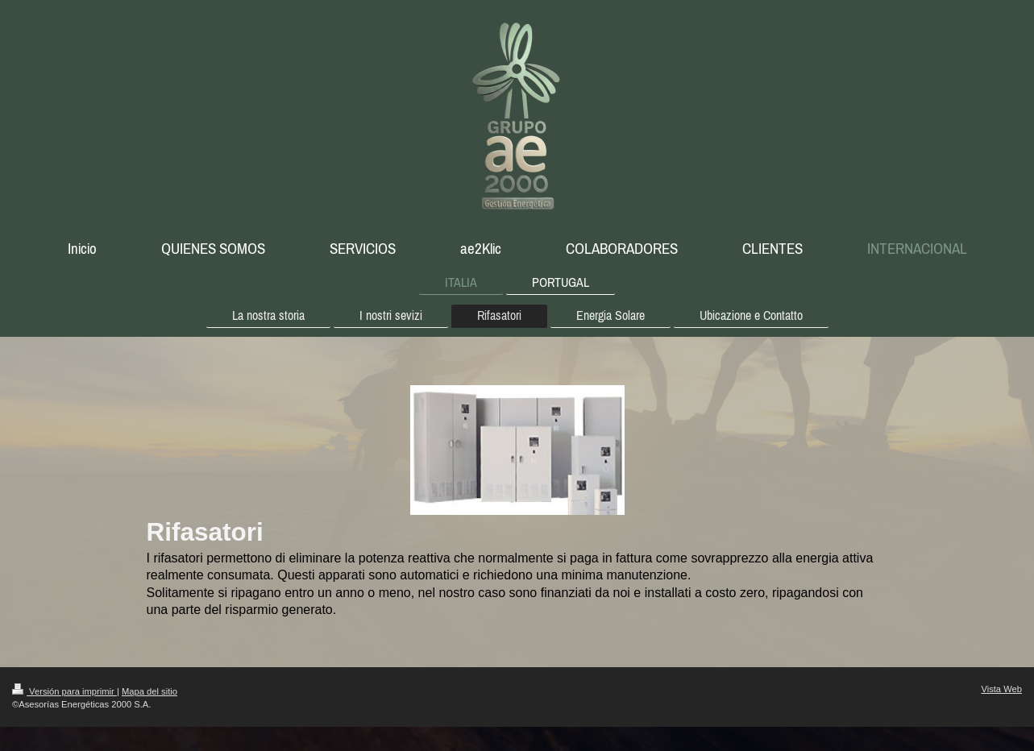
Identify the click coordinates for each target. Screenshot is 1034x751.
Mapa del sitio (149, 691)
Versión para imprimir (64, 691)
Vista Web (1001, 689)
